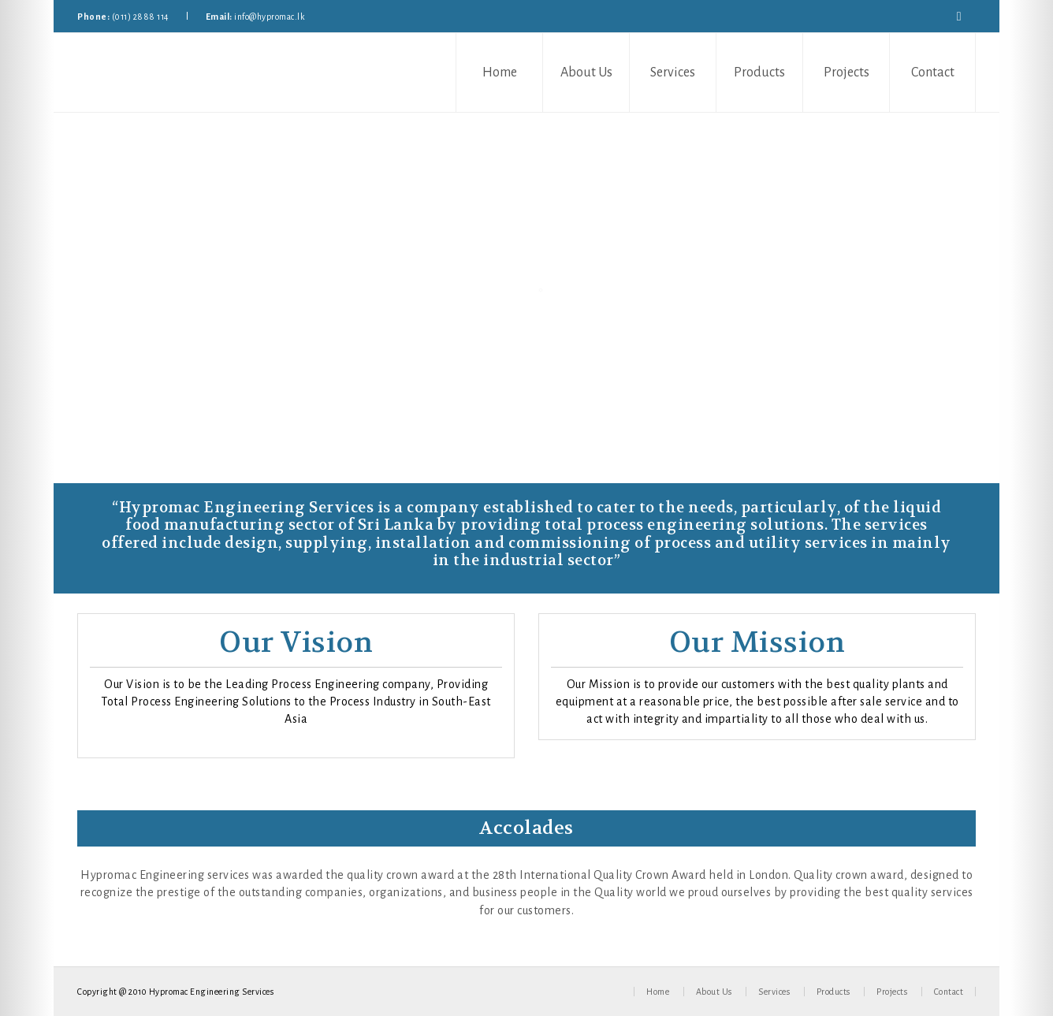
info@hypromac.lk (269, 16)
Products (759, 72)
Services (672, 72)
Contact (932, 72)
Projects (846, 72)
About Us (586, 72)
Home (499, 72)
